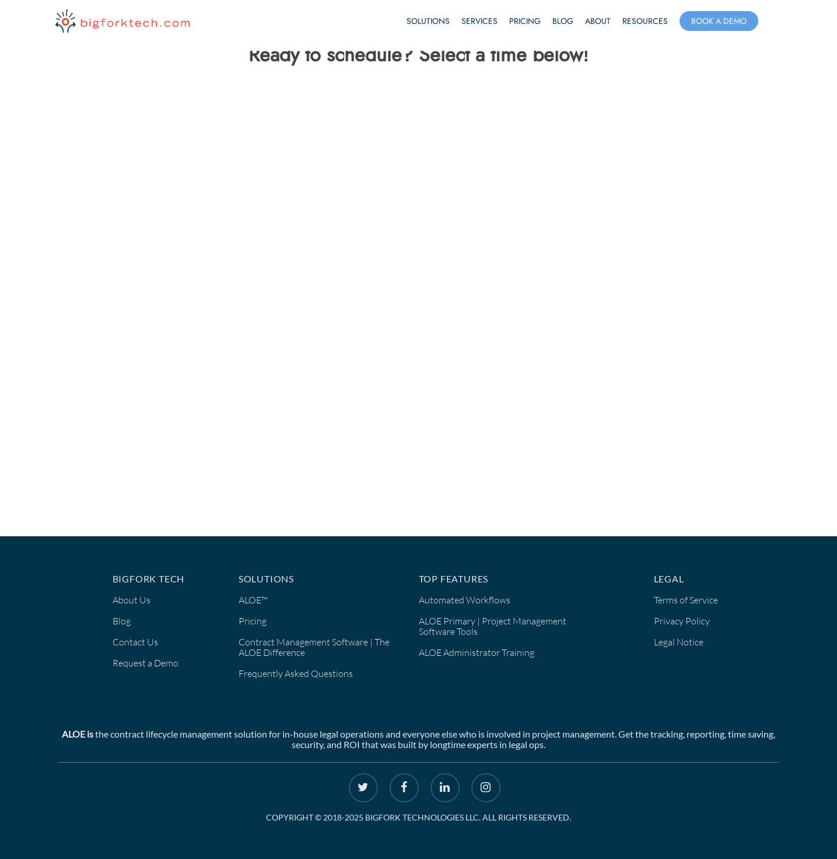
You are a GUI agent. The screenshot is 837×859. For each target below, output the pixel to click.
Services (479, 21)
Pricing (525, 21)
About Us (131, 600)
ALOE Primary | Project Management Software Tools (492, 626)
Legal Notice (678, 642)
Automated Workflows (464, 600)
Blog (562, 21)
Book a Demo (719, 21)
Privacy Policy (682, 621)
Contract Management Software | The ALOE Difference (314, 647)
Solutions (428, 21)
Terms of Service (686, 600)
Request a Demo (145, 663)
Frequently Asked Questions (296, 673)
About (598, 21)
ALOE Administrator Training (476, 652)
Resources (645, 21)
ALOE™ (253, 600)
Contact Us (135, 642)
